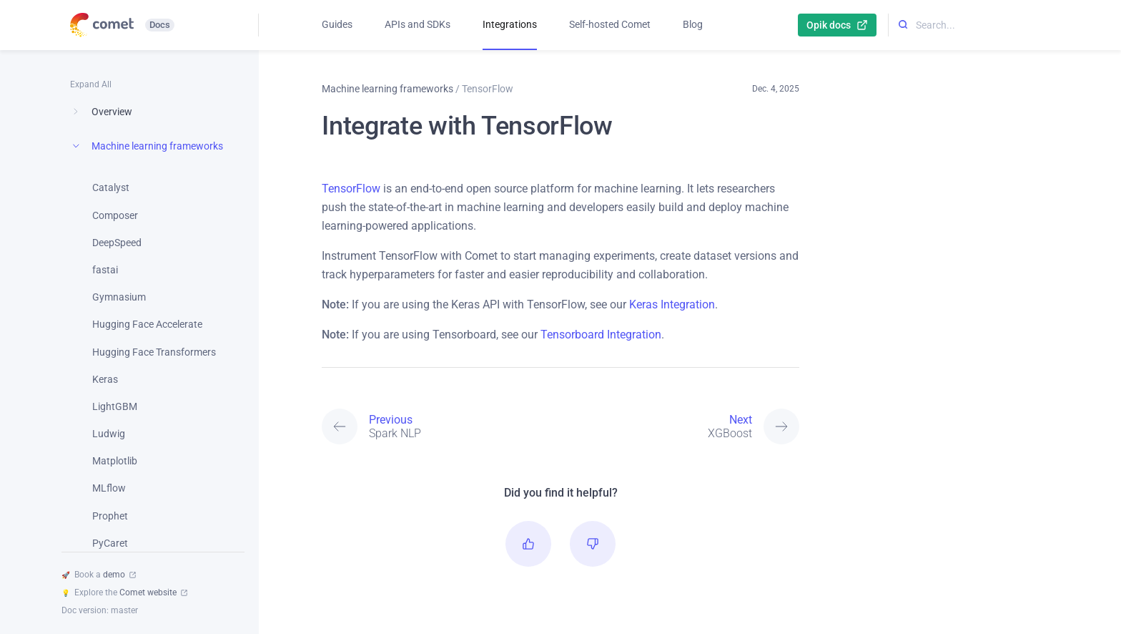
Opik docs (837, 25)
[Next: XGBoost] (679, 426)
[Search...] (982, 25)
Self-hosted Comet (610, 24)
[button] (528, 544)
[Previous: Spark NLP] (441, 426)
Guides (337, 24)
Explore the (124, 592)
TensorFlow (351, 188)
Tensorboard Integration (600, 334)
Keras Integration (672, 304)
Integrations (510, 24)
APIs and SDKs (417, 24)
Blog (693, 24)
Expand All (91, 84)
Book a (98, 575)
